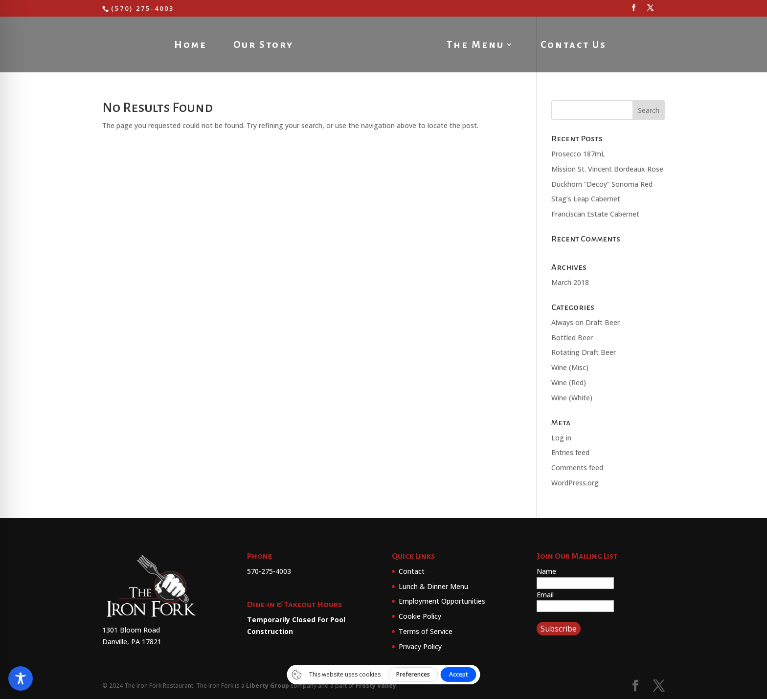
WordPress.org (575, 482)
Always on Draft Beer (585, 322)
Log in (561, 437)
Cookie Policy (420, 616)
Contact (412, 571)
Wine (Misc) (569, 367)
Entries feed (570, 452)
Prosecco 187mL (578, 153)
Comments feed (577, 467)
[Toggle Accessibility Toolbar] (20, 678)
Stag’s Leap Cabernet (585, 198)
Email (545, 594)
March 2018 (570, 282)
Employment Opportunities (442, 601)
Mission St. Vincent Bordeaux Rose (607, 169)
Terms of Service (425, 631)
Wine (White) (571, 397)
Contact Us (575, 45)
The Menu (477, 45)
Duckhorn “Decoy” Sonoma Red (602, 184)
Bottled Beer (572, 337)
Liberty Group (267, 685)
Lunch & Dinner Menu (433, 586)
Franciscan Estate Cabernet (595, 213)
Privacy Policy (420, 646)
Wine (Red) (568, 382)
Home (188, 45)
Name (546, 571)
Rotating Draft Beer (583, 352)
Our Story (261, 45)
